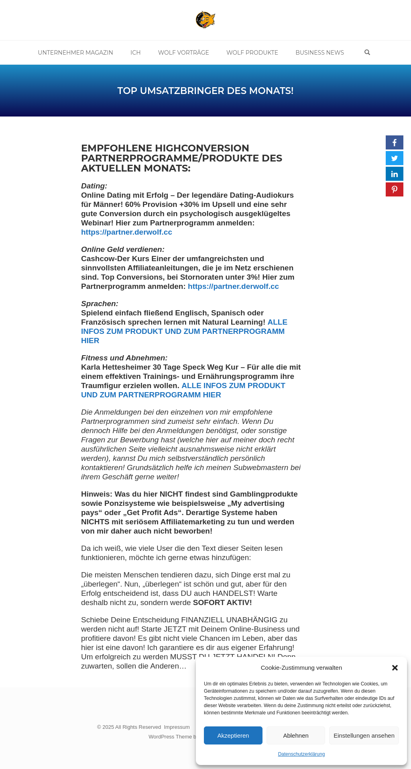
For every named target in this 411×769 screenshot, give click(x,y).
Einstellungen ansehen (364, 735)
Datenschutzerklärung (301, 754)
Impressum (176, 727)
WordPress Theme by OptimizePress (191, 736)
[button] (395, 668)
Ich (135, 52)
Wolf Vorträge (183, 52)
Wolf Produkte (252, 52)
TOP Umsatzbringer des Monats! (206, 90)
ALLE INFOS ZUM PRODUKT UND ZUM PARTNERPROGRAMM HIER (184, 331)
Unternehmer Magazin (76, 52)
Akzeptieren (233, 735)
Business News (319, 52)
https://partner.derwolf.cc (233, 286)
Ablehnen (295, 735)
